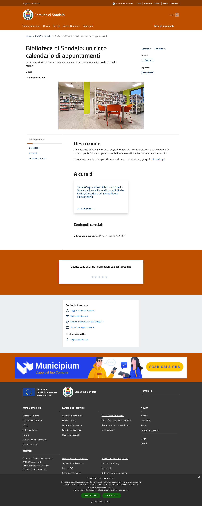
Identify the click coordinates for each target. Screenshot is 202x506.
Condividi (147, 48)
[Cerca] (176, 15)
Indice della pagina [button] (36, 139)
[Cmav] (139, 3)
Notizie (47, 36)
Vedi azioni (161, 48)
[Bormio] (165, 3)
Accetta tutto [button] (90, 495)
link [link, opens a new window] (126, 490)
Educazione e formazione (113, 415)
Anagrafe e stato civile (72, 415)
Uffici (25, 425)
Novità (38, 36)
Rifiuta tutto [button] (111, 495)
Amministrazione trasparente (115, 458)
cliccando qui (158, 159)
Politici (26, 434)
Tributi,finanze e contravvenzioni (116, 420)
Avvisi (143, 425)
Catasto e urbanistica (71, 430)
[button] (101, 501)
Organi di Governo (31, 415)
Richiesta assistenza (71, 472)
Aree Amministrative (32, 420)
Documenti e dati (30, 444)
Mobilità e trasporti (70, 434)
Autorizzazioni (108, 429)
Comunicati (146, 420)
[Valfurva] (157, 3)
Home (28, 36)
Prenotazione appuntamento (75, 458)
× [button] (199, 477)
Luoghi (144, 438)
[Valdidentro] (148, 3)
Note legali (106, 468)
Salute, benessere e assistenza (115, 425)
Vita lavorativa (68, 420)
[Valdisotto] (174, 3)
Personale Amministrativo (34, 439)
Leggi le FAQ (67, 468)
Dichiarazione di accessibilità (114, 472)
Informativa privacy (110, 463)
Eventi (144, 443)
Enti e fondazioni (30, 430)
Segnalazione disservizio (73, 463)
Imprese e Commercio (72, 425)
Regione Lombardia (31, 3)
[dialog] (101, 490)
